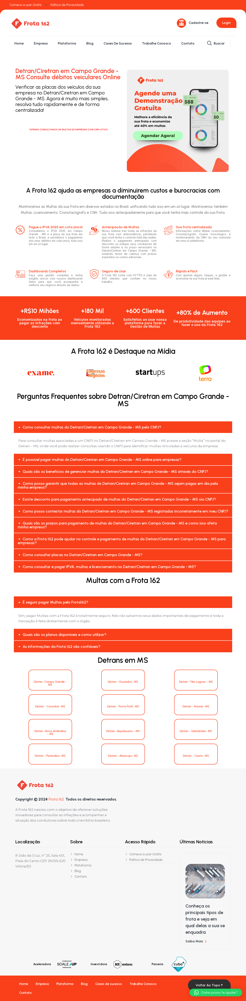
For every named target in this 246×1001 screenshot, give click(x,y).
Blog (89, 43)
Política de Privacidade (67, 5)
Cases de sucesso (118, 43)
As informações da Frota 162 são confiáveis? (61, 646)
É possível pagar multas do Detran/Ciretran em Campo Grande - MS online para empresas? (102, 459)
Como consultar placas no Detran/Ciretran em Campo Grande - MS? (82, 554)
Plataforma (67, 43)
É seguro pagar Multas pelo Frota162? (55, 602)
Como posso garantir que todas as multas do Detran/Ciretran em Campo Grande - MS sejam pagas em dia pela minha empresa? (118, 485)
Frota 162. (57, 799)
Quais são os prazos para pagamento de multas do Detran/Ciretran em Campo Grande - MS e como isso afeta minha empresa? (117, 525)
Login (226, 23)
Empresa (41, 43)
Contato (187, 43)
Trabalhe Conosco (156, 43)
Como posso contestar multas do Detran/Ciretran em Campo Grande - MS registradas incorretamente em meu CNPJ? (125, 511)
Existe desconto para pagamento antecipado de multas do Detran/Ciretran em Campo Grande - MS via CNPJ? (119, 499)
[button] (123, 427)
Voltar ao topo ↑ (209, 985)
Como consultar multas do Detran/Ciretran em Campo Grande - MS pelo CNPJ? (92, 427)
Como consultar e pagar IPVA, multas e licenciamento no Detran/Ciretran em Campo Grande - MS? (109, 566)
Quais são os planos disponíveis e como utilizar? (64, 634)
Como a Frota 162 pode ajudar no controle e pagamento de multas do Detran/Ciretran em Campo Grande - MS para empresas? (122, 541)
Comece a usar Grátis (26, 5)
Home (19, 43)
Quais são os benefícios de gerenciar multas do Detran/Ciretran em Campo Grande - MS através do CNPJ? (115, 471)
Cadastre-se (198, 23)
